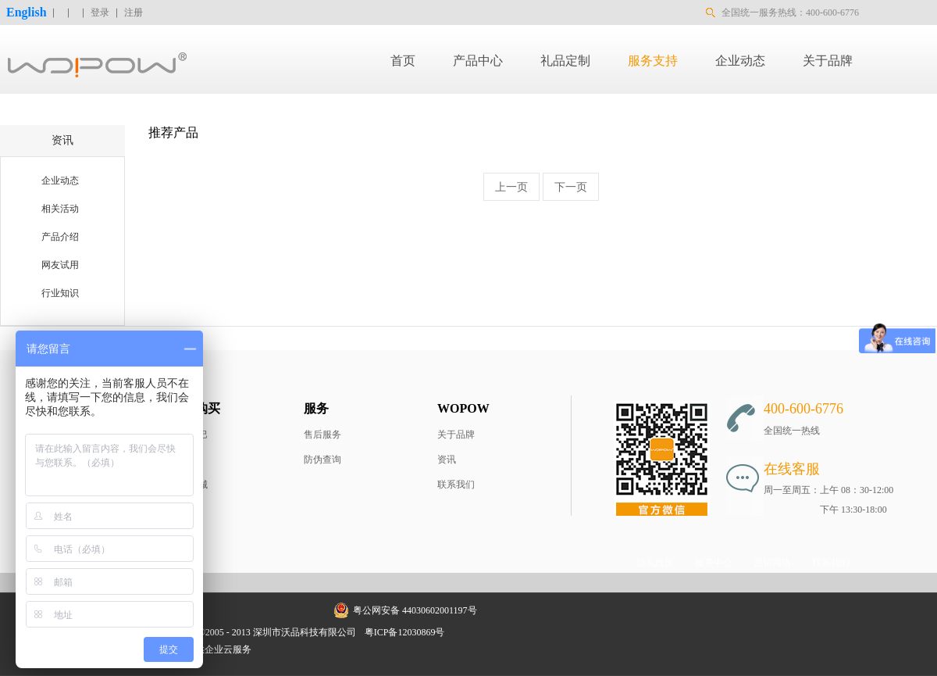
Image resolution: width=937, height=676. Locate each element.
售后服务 (322, 434)
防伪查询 (322, 459)
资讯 (446, 459)
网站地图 (474, 632)
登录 (100, 12)
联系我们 (456, 484)
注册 (133, 12)
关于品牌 (456, 434)
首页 (402, 60)
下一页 (570, 187)
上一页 (511, 187)
